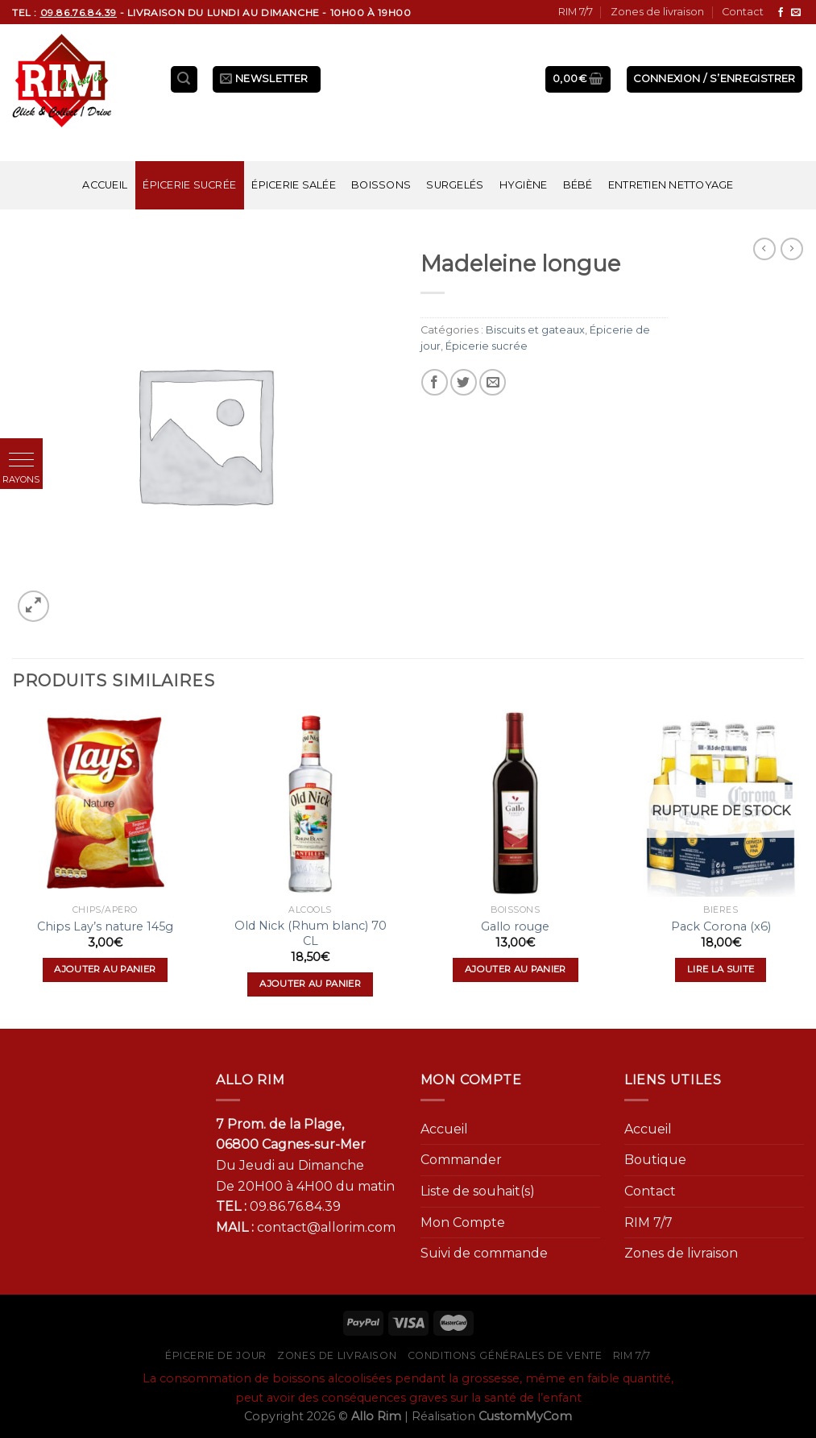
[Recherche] (184, 79)
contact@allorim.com (326, 1227)
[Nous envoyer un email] (796, 13)
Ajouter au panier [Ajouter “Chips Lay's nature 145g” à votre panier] (104, 969)
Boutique (655, 1159)
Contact (743, 12)
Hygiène (523, 185)
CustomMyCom (525, 1416)
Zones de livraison (657, 12)
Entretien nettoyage (671, 185)
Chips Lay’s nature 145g (105, 926)
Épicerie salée (293, 185)
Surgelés (454, 185)
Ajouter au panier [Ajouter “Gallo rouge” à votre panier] (515, 969)
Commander (461, 1159)
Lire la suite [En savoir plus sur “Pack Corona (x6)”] (721, 969)
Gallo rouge (515, 926)
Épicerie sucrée (189, 185)
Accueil (104, 185)
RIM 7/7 (575, 12)
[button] (21, 459)
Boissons (381, 185)
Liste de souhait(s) (477, 1191)
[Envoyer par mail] (492, 382)
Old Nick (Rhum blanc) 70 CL (310, 933)
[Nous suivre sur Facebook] (780, 13)
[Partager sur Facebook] (434, 382)
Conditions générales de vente (505, 1355)
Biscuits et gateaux (535, 330)
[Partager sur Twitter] (463, 382)
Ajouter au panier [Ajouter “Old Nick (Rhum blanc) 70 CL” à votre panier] (310, 983)
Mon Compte (462, 1222)
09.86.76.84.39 (295, 1206)
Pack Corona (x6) (721, 926)
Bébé (578, 185)
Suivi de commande (484, 1253)
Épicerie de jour (216, 1355)
